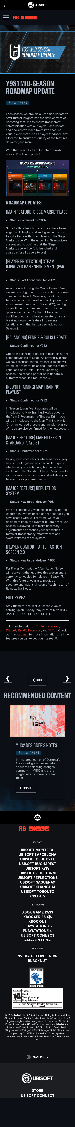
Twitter (40, 626)
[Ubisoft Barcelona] (37, 854)
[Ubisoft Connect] (37, 1095)
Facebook (34, 630)
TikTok (52, 630)
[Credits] (37, 896)
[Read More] (26, 788)
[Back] (37, 680)
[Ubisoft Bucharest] (37, 864)
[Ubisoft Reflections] (37, 878)
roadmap (22, 634)
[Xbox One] (37, 921)
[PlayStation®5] (37, 926)
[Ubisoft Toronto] (37, 891)
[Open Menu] (6, 18)
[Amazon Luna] (37, 940)
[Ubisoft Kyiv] (37, 868)
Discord (11, 630)
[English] (37, 1057)
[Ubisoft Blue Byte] (37, 859)
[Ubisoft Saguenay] (37, 882)
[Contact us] (37, 1120)
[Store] (37, 1090)
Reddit (22, 630)
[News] (37, 1105)
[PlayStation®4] (37, 931)
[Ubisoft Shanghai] (37, 887)
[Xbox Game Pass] (37, 912)
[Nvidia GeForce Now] (37, 956)
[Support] (37, 1111)
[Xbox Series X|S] (37, 917)
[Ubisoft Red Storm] (37, 873)
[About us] (37, 1100)
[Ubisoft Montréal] (37, 850)
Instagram (52, 626)
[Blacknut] (37, 961)
